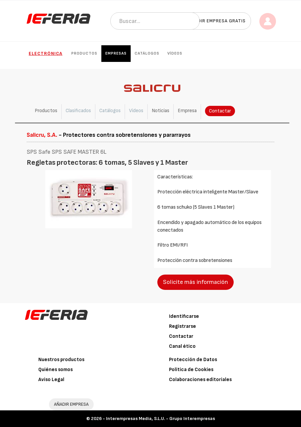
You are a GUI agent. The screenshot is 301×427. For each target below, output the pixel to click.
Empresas (116, 53)
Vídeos (174, 53)
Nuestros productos (61, 359)
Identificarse (184, 316)
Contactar (220, 111)
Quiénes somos (55, 369)
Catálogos (147, 53)
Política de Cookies (191, 369)
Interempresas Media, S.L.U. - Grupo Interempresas (160, 418)
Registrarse (182, 326)
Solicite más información (195, 282)
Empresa (187, 110)
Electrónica (45, 53)
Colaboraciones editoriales (200, 379)
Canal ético (182, 346)
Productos (84, 53)
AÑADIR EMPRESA (71, 404)
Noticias (160, 110)
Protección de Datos (193, 359)
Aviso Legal (51, 379)
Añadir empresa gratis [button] (217, 21)
